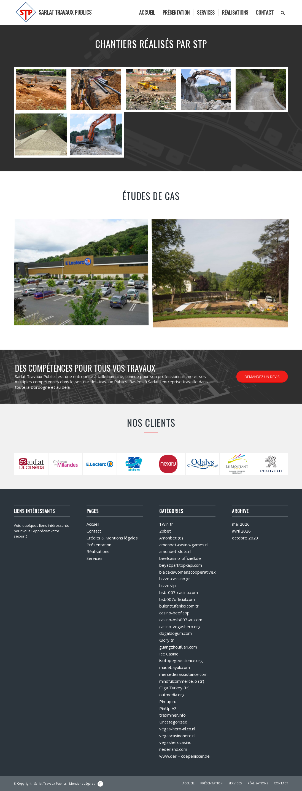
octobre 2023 (245, 538)
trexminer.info (172, 715)
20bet (165, 531)
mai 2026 (241, 524)
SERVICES (235, 783)
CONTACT (281, 783)
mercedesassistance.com (183, 674)
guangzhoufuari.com (178, 647)
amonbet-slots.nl (175, 551)
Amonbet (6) (171, 538)
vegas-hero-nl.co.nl (177, 728)
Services (95, 558)
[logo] (54, 12)
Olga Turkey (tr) (174, 687)
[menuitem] (147, 12)
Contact (94, 531)
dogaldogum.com (175, 633)
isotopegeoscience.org (181, 660)
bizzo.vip (167, 585)
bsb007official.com (177, 599)
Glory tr (166, 640)
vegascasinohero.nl (177, 735)
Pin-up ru (167, 701)
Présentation (99, 544)
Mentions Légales (82, 783)
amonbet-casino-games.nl (183, 544)
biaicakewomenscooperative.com (190, 572)
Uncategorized (173, 722)
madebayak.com (174, 667)
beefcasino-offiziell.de (180, 558)
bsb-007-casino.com (178, 592)
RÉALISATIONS (257, 783)
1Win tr (166, 524)
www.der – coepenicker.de (184, 756)
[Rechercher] (282, 12)
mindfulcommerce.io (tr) (181, 681)
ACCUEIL (188, 783)
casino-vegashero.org (180, 626)
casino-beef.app (174, 612)
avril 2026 (241, 531)
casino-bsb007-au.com (180, 619)
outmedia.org (172, 694)
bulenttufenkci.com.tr (179, 606)
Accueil (93, 524)
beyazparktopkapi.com (180, 565)
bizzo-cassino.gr (174, 578)
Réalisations (98, 551)
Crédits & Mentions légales (112, 538)
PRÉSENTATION (211, 783)
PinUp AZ (168, 708)
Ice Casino (169, 654)
